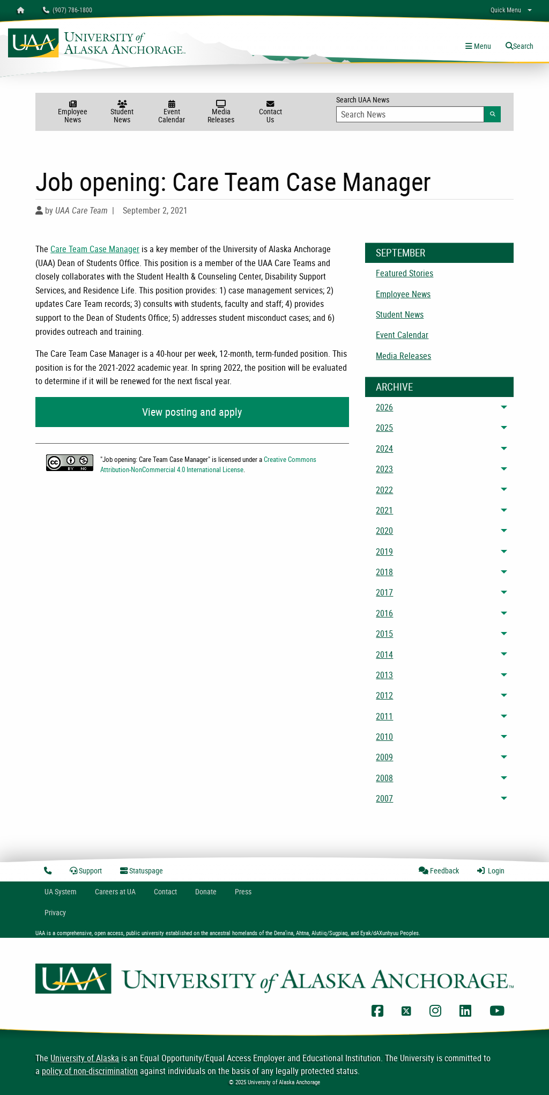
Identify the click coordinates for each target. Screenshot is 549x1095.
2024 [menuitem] (384, 448)
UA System (60, 891)
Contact (165, 891)
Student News (122, 112)
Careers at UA (115, 891)
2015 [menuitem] (384, 634)
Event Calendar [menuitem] (402, 335)
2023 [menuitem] (384, 469)
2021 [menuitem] (384, 510)
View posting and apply (192, 412)
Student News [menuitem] (400, 314)
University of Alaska (84, 1058)
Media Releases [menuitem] (403, 356)
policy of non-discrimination (90, 1071)
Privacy (55, 912)
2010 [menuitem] (384, 737)
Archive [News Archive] (394, 387)
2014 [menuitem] (384, 654)
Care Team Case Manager (94, 249)
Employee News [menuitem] (403, 294)
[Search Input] (410, 114)
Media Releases (220, 112)
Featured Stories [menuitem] (404, 273)
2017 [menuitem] (384, 592)
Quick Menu (506, 9)
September (400, 253)
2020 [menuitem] (384, 531)
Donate (206, 891)
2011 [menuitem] (384, 716)
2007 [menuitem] (384, 798)
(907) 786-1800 (67, 9)
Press (243, 891)
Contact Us (270, 112)
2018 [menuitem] (384, 572)
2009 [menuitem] (384, 757)
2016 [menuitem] (384, 613)
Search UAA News (418, 108)
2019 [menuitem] (384, 551)
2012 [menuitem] (384, 695)
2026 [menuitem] (384, 407)
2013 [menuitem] (384, 675)
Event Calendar (171, 112)
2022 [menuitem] (384, 490)
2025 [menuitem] (384, 427)
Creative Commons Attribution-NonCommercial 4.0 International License (208, 464)
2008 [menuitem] (384, 778)
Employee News (72, 112)
